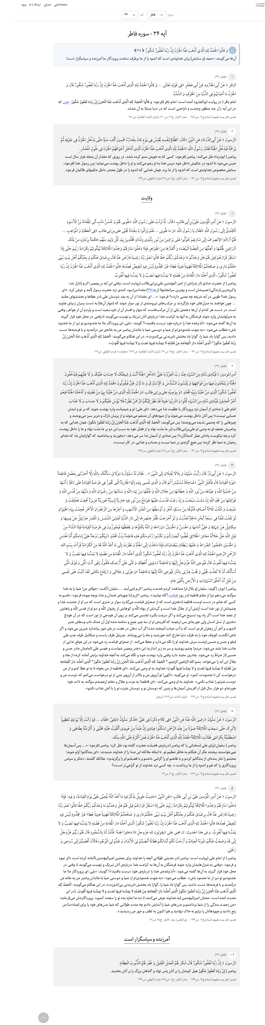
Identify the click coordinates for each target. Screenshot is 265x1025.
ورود (7, 4)
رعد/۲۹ (138, 290)
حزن (52, 102)
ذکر (205, 108)
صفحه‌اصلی (45, 4)
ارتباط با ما (19, 4)
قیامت (159, 595)
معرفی (31, 4)
